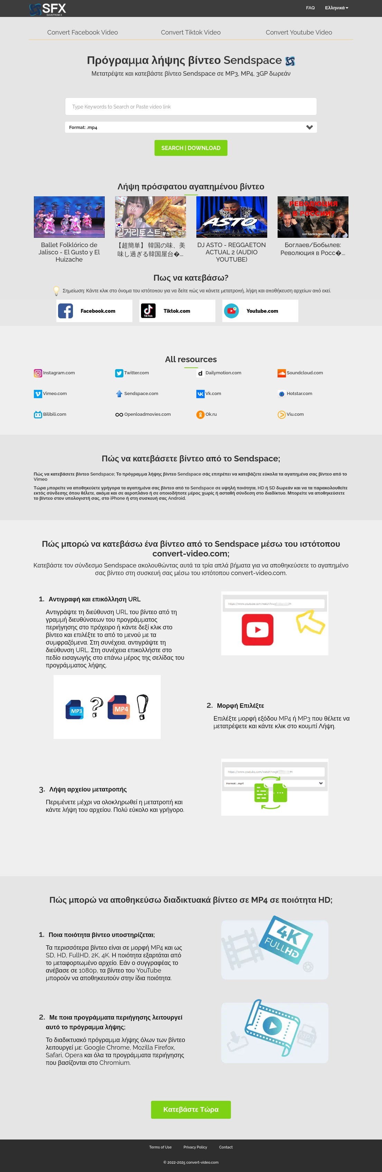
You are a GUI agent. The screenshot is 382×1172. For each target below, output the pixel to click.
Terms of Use (160, 1147)
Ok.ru (206, 414)
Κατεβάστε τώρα (190, 1109)
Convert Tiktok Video (191, 32)
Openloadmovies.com (143, 414)
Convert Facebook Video (82, 32)
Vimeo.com (50, 393)
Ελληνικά (336, 7)
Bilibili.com (50, 414)
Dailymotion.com (219, 372)
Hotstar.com (295, 393)
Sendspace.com (136, 393)
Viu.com (291, 414)
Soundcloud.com (300, 372)
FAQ (310, 7)
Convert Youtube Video (299, 32)
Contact (226, 1147)
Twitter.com (132, 372)
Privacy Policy (195, 1147)
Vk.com (208, 393)
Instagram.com (54, 372)
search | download (191, 148)
